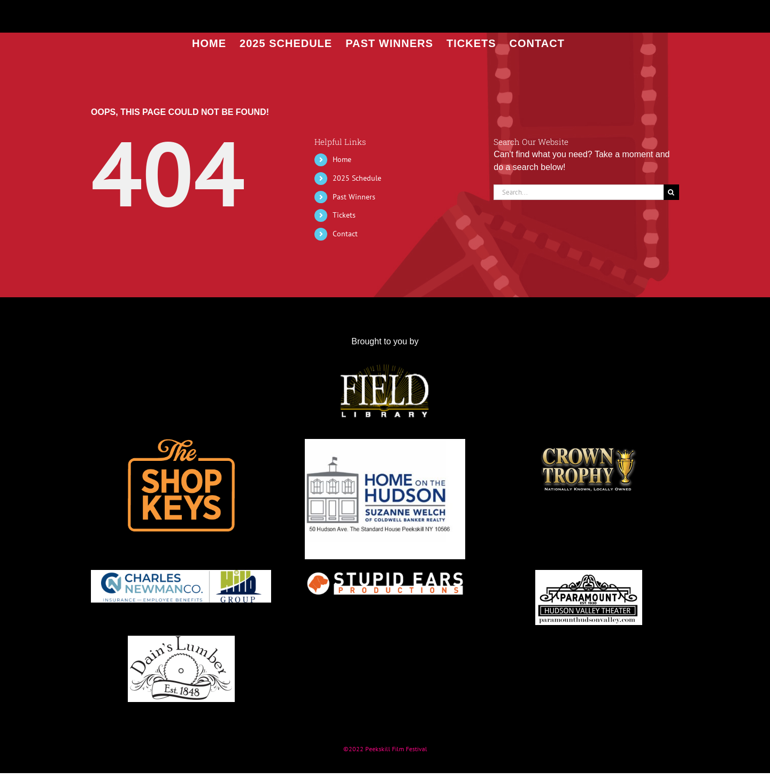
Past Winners (354, 197)
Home (342, 159)
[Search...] (579, 192)
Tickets (344, 215)
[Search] (671, 192)
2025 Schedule (357, 178)
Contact (345, 233)
